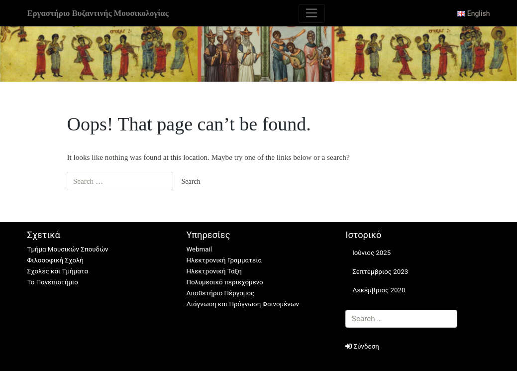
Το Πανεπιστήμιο (52, 282)
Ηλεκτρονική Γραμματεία (224, 260)
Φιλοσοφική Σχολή (55, 260)
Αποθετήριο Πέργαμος (220, 293)
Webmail (198, 249)
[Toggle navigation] (312, 13)
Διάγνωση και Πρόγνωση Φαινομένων (242, 304)
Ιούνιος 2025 (371, 252)
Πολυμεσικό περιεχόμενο (224, 282)
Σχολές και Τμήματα (57, 271)
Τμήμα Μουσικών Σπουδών (67, 249)
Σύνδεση (362, 346)
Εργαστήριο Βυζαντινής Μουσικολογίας (98, 13)
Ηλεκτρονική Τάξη (213, 271)
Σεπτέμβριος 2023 (380, 271)
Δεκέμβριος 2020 (378, 290)
